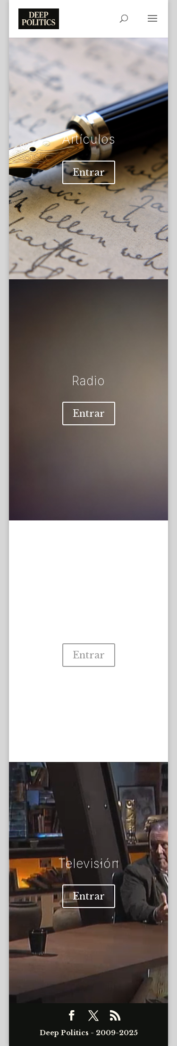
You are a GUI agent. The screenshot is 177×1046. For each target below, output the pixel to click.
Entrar (89, 172)
